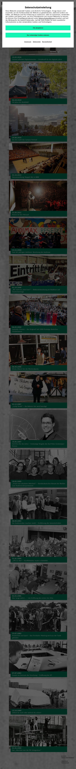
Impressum (27, 42)
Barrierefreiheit (47, 42)
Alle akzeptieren (38, 28)
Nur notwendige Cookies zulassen (38, 35)
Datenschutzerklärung (47, 18)
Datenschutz (37, 42)
